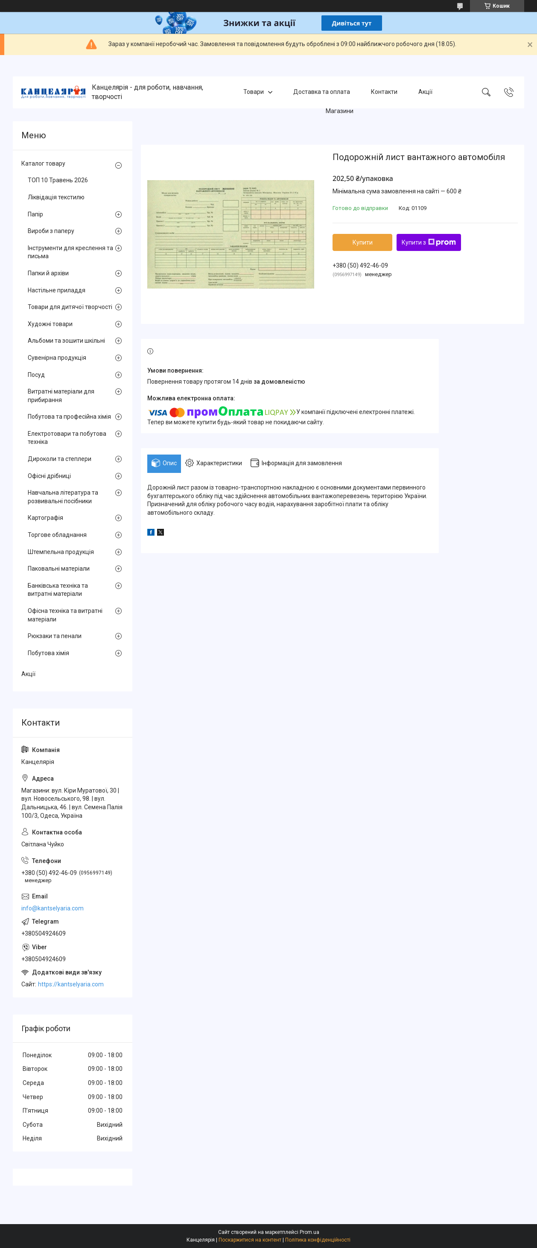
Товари (253, 92)
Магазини (339, 111)
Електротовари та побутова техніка (67, 438)
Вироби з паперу (51, 230)
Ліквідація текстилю (56, 197)
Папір (35, 214)
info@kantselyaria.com (52, 908)
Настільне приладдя (56, 290)
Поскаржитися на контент (250, 1240)
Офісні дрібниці (49, 475)
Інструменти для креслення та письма (70, 252)
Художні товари (50, 324)
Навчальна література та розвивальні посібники (63, 496)
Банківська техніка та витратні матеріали (58, 590)
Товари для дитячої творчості (70, 306)
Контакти (384, 92)
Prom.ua (309, 1232)
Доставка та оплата (321, 92)
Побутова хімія (48, 653)
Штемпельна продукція (61, 551)
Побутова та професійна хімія (69, 416)
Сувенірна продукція (57, 357)
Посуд (36, 374)
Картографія (45, 517)
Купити (363, 242)
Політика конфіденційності (317, 1240)
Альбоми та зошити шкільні (66, 340)
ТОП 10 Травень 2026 (58, 180)
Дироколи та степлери (59, 458)
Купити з (429, 242)
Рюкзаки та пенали (55, 636)
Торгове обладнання (57, 534)
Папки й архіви (48, 273)
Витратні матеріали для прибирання (61, 395)
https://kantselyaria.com (71, 984)
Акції (425, 92)
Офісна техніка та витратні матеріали (65, 615)
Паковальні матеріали (59, 568)
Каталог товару (43, 163)
